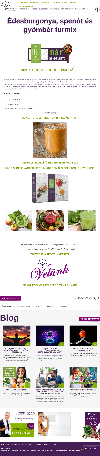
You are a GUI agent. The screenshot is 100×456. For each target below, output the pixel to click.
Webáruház (54, 9)
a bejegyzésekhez (10, 298)
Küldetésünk (45, 3)
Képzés (34, 9)
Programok (24, 9)
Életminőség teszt (26, 7)
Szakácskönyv (67, 9)
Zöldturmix (63, 306)
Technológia (34, 3)
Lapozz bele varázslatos (24, 168)
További (90, 319)
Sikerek (64, 3)
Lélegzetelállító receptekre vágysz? (50, 162)
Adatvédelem (5, 448)
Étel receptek (80, 9)
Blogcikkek (43, 9)
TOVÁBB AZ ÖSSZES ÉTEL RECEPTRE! (48, 70)
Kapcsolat (72, 3)
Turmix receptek (49, 306)
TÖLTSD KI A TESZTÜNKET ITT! (49, 254)
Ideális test (24, 3)
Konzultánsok (74, 451)
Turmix (38, 306)
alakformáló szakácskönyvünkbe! (69, 168)
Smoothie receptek (24, 306)
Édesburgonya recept (8, 306)
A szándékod (56, 3)
